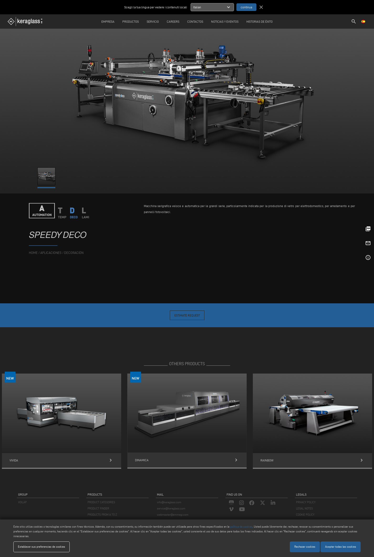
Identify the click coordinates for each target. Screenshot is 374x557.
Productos (130, 21)
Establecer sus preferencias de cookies (41, 546)
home (33, 253)
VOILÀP (22, 502)
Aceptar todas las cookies (340, 546)
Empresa (107, 21)
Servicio (153, 21)
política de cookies (241, 526)
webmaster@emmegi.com (172, 514)
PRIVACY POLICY (306, 502)
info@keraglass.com (169, 502)
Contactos (195, 21)
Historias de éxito (259, 21)
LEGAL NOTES (304, 508)
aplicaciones (51, 253)
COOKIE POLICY (305, 514)
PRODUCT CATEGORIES (101, 502)
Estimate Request (187, 315)
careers (173, 21)
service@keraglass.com (171, 508)
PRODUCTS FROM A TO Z (102, 514)
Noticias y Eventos (225, 21)
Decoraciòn (73, 253)
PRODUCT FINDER (98, 508)
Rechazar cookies (304, 546)
